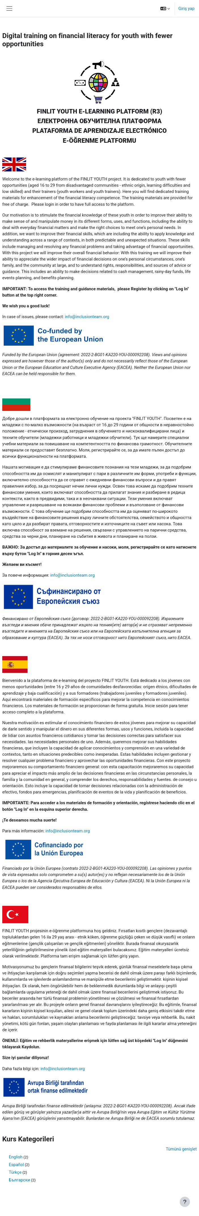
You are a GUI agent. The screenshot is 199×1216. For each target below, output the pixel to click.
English (16, 1157)
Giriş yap (186, 8)
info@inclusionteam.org (87, 316)
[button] (165, 8)
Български (19, 1180)
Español (16, 1164)
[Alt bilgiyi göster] (185, 1202)
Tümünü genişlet (181, 1149)
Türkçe (15, 1172)
